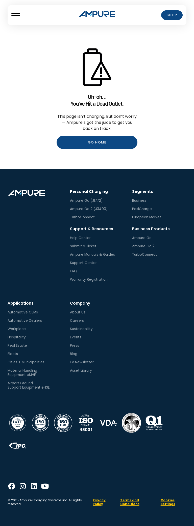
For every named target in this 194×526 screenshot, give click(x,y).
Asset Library (81, 370)
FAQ (73, 271)
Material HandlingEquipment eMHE (22, 372)
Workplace (17, 329)
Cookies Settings (168, 502)
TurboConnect (82, 217)
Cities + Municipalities (26, 362)
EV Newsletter (82, 362)
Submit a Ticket (83, 246)
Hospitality (17, 337)
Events (75, 337)
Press (74, 345)
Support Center (83, 262)
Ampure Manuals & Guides (92, 254)
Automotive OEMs (23, 312)
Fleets (13, 354)
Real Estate (17, 345)
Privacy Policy (99, 502)
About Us (77, 312)
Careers (77, 320)
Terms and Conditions (129, 502)
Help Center (80, 238)
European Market (146, 217)
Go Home (97, 142)
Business (139, 200)
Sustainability (81, 329)
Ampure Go (142, 238)
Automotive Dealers (25, 320)
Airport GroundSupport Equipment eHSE (29, 385)
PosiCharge (142, 209)
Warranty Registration (89, 279)
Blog (73, 354)
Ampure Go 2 (143, 246)
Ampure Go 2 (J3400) (89, 209)
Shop (172, 15)
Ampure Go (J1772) (86, 200)
